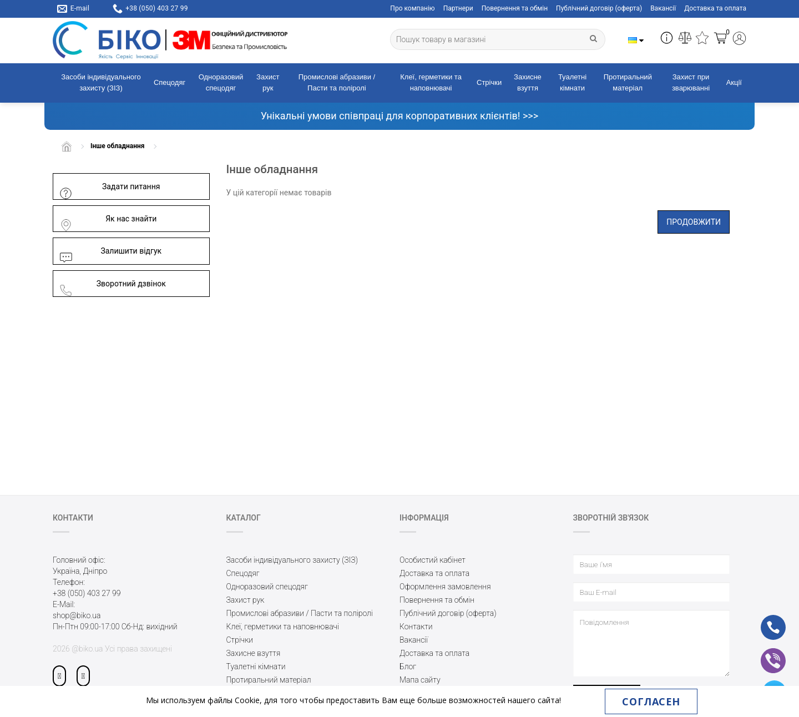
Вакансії (663, 8)
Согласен (651, 701)
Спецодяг (169, 82)
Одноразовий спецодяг (221, 83)
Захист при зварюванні (691, 83)
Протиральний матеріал (628, 83)
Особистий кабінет (433, 560)
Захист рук (267, 83)
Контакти (416, 626)
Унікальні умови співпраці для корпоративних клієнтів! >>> (399, 116)
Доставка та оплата (715, 8)
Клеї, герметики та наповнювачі (431, 83)
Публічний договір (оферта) (599, 8)
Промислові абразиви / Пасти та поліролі (337, 83)
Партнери (458, 8)
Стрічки (489, 82)
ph (764, 620)
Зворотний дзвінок (112, 284)
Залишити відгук (110, 251)
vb (764, 653)
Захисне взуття (528, 83)
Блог (408, 666)
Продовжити (693, 222)
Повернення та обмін (515, 8)
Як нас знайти (107, 219)
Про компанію (412, 8)
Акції (734, 82)
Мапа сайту (420, 679)
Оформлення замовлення (445, 586)
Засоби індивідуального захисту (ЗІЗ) (101, 83)
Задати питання (109, 187)
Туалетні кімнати (572, 83)
